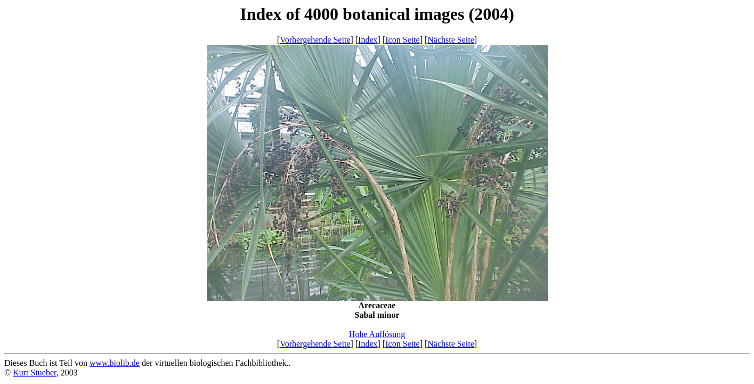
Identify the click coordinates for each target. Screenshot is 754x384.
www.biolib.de (115, 362)
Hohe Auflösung (377, 334)
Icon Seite (402, 39)
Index (367, 39)
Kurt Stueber (34, 372)
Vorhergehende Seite (315, 39)
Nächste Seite (450, 39)
